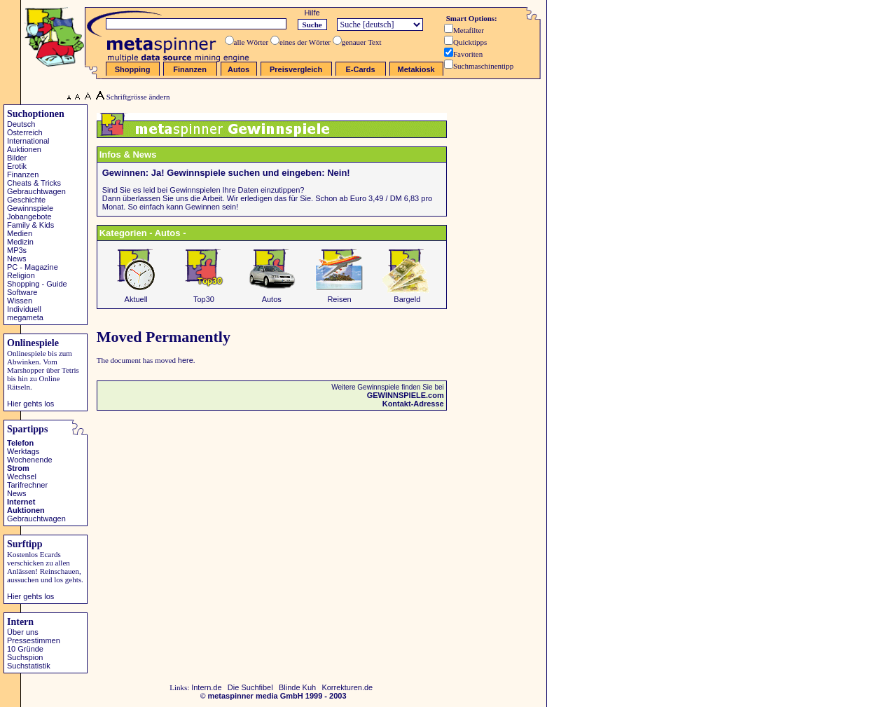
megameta (25, 317)
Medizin (20, 242)
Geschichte (26, 199)
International (28, 141)
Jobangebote (29, 216)
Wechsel (21, 476)
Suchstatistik (28, 665)
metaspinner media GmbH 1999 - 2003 (276, 696)
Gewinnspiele (30, 208)
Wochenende (30, 459)
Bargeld (406, 295)
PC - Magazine (32, 267)
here (185, 360)
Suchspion (25, 657)
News (17, 258)
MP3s (17, 250)
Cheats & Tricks (34, 183)
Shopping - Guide (37, 284)
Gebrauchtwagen (36, 191)
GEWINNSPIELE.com (405, 395)
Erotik (17, 166)
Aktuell (135, 295)
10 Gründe (25, 649)
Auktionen (24, 149)
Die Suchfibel (250, 687)
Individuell (24, 309)
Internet (21, 501)
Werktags (23, 451)
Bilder (17, 157)
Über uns (23, 632)
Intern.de (206, 687)
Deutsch (21, 124)
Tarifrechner (27, 485)
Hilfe (312, 12)
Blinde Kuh (297, 687)
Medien (19, 233)
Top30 (203, 295)
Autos (271, 295)
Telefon (20, 443)
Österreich (25, 132)
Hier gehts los (30, 403)
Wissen (19, 300)
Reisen (339, 295)
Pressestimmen (33, 640)
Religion (21, 275)
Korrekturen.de (347, 687)
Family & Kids (30, 225)
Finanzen (23, 174)
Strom (18, 468)
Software (22, 292)
